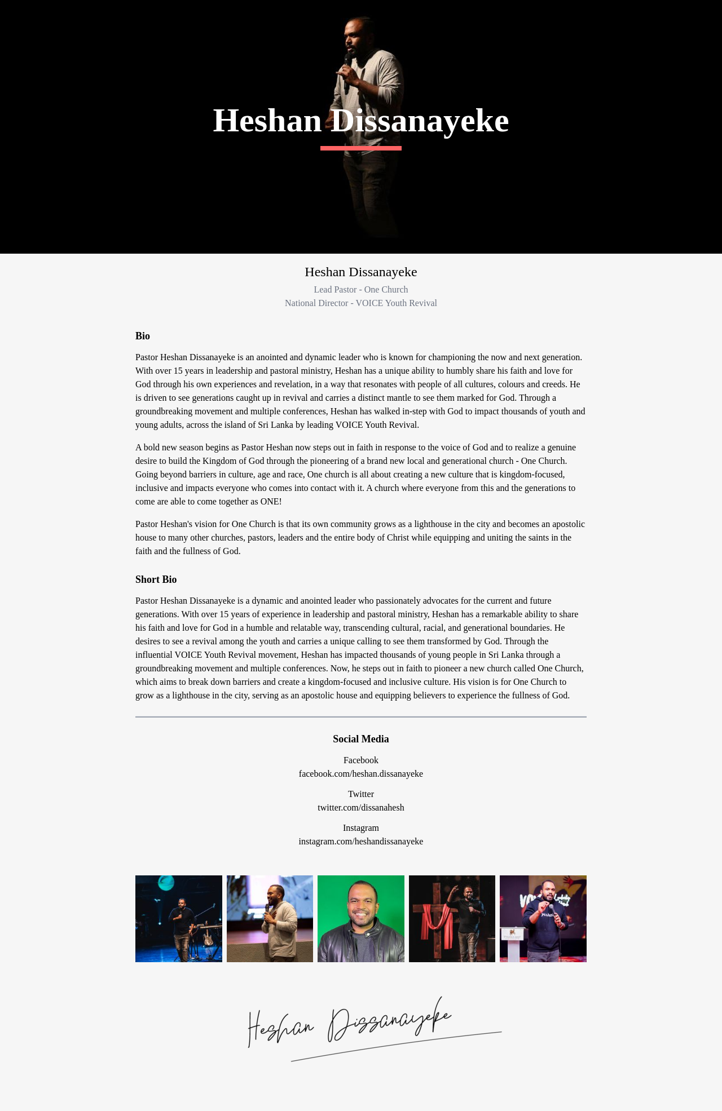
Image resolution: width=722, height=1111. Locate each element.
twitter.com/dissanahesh (361, 807)
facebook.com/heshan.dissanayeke (361, 773)
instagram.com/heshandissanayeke (361, 841)
